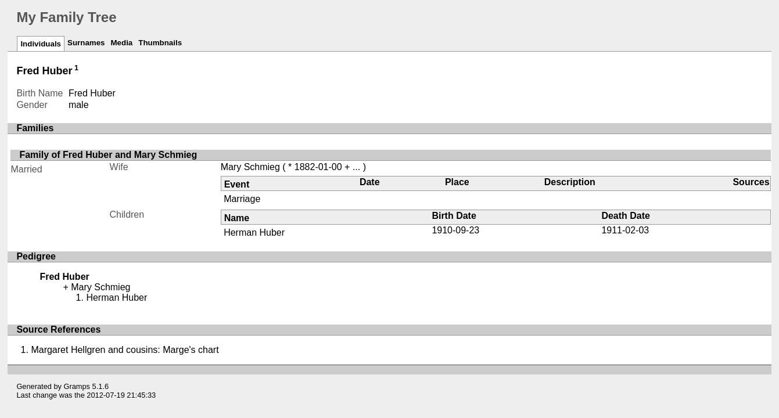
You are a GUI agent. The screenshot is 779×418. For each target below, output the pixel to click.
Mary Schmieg (250, 167)
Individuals (40, 43)
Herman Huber (254, 232)
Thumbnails (160, 42)
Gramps (77, 386)
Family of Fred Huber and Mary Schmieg (108, 155)
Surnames (86, 42)
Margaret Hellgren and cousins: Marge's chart (124, 350)
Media (121, 42)
